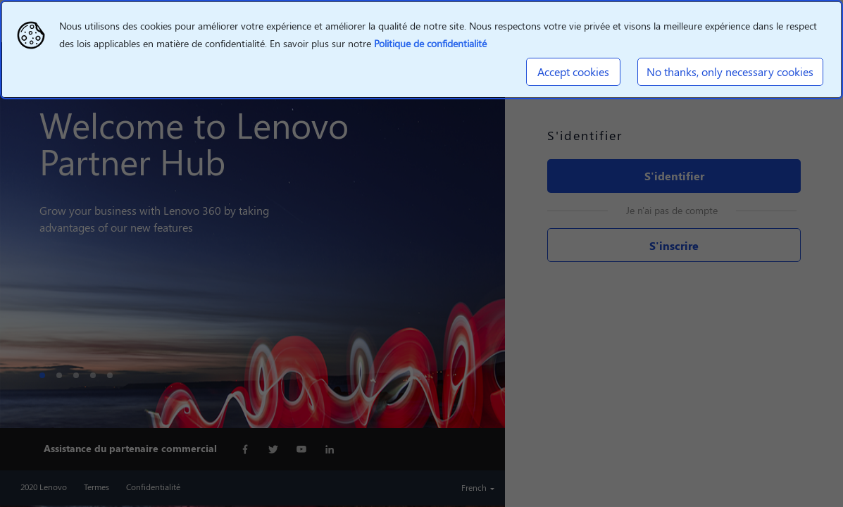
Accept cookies (573, 71)
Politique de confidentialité (430, 43)
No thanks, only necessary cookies (730, 71)
